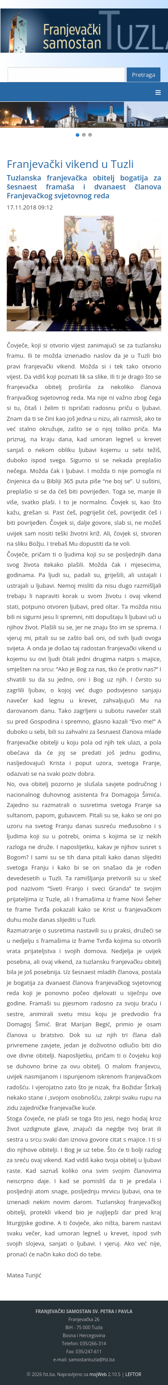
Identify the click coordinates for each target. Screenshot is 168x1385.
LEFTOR (133, 1374)
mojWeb (98, 1374)
